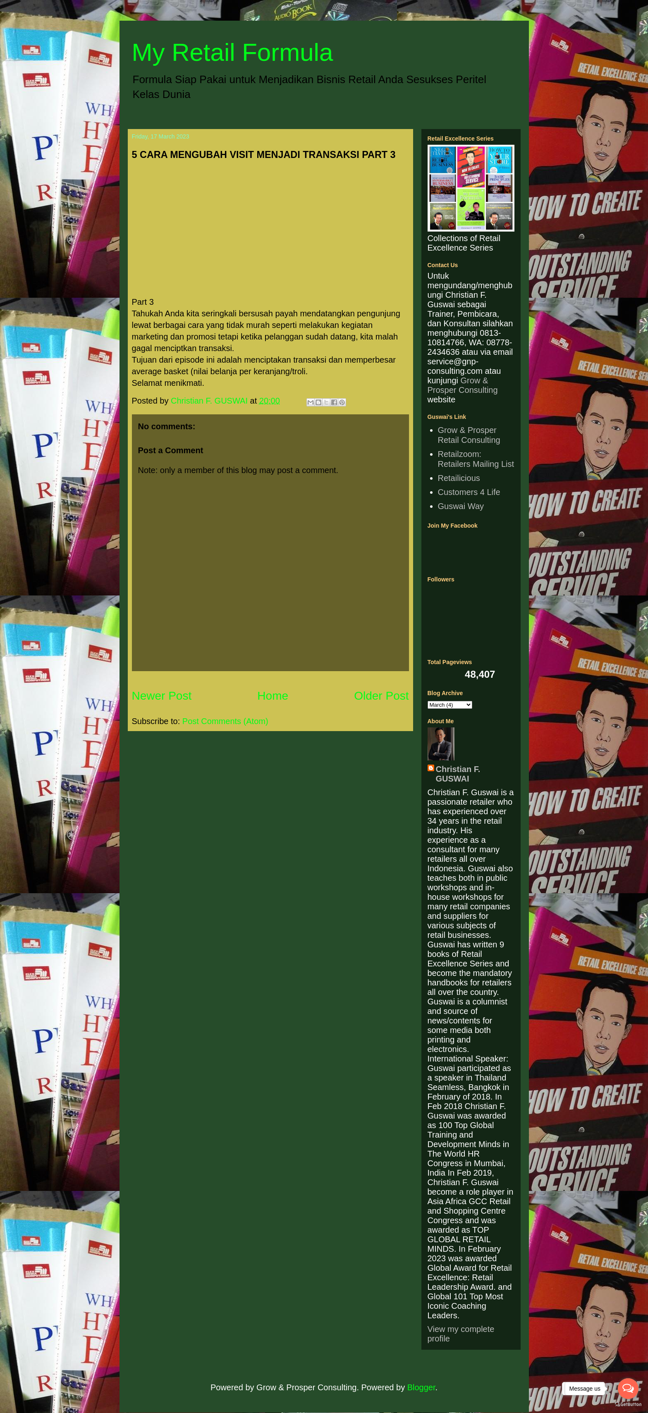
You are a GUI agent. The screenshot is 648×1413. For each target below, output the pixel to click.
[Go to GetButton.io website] (628, 1404)
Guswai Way (461, 506)
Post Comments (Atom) (225, 721)
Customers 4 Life (469, 492)
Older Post (381, 695)
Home (272, 695)
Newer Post (162, 695)
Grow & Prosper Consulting (463, 385)
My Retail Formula (232, 52)
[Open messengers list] (628, 1388)
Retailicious (459, 478)
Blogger (421, 1387)
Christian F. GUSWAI (458, 774)
